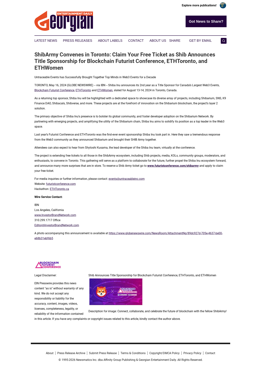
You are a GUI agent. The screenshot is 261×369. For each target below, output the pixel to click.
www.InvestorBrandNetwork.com (55, 215)
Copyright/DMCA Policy (164, 353)
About (49, 353)
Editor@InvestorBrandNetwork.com (56, 225)
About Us (158, 40)
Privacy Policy (192, 353)
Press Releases (77, 40)
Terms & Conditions (133, 353)
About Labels (110, 40)
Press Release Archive (71, 353)
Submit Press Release (103, 353)
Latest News (45, 40)
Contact (136, 40)
